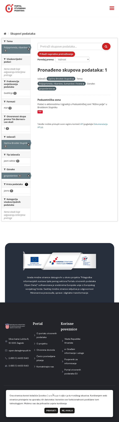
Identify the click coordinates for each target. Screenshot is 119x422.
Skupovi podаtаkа (22, 33)
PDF (40, 112)
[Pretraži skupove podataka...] (69, 46)
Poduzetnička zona (49, 99)
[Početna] (5, 33)
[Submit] (106, 46)
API (81, 124)
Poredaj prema (45, 59)
